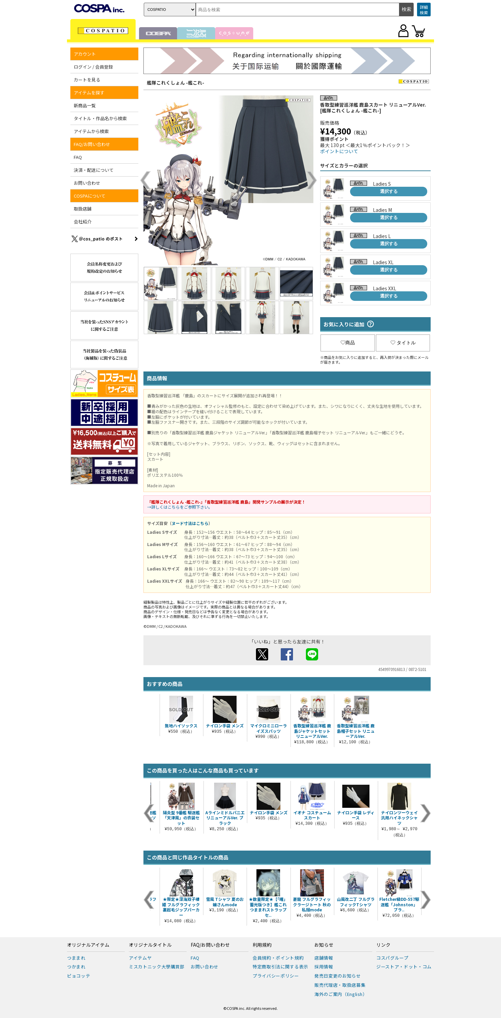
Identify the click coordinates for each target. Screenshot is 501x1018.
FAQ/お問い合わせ (92, 144)
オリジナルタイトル (150, 945)
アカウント (85, 54)
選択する (389, 191)
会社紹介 (82, 221)
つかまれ (76, 966)
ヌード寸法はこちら (190, 523)
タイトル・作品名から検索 (100, 118)
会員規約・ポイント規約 (278, 958)
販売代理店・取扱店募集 (339, 985)
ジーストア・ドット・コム (404, 966)
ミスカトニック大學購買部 (157, 966)
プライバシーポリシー (276, 975)
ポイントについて (339, 151)
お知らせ (323, 945)
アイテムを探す (89, 92)
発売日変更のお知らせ (337, 975)
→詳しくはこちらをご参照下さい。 (179, 507)
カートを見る (87, 79)
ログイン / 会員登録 (93, 66)
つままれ (76, 958)
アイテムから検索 (91, 131)
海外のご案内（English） (340, 994)
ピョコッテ (78, 975)
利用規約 (262, 945)
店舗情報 (323, 958)
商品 (348, 342)
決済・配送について (94, 170)
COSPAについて (89, 196)
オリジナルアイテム (88, 945)
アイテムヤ (140, 958)
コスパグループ (392, 958)
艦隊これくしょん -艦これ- (175, 82)
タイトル (403, 342)
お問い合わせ (87, 183)
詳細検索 (424, 9)
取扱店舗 (82, 208)
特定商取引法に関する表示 (280, 966)
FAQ (78, 157)
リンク (383, 945)
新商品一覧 (85, 105)
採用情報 (323, 966)
